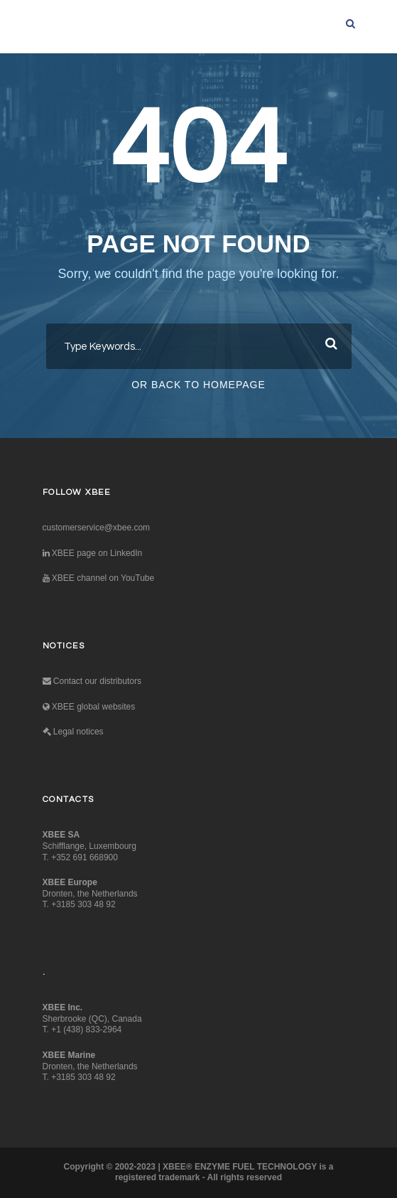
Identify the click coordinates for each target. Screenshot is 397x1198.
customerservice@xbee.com (97, 528)
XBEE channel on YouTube (99, 578)
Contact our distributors (92, 681)
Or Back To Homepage (198, 384)
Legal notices (73, 732)
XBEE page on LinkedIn (93, 553)
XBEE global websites (89, 707)
